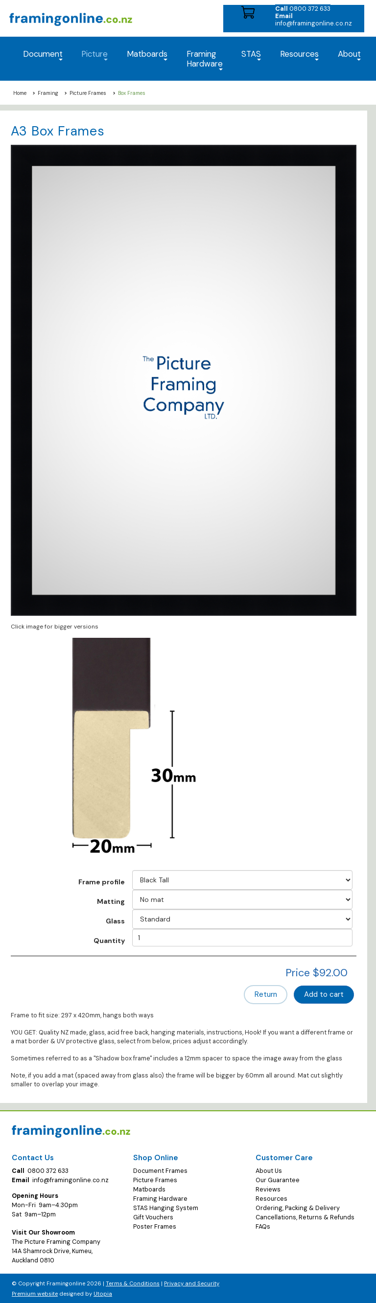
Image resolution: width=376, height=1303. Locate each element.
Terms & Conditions (133, 1283)
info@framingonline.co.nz (313, 19)
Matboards (149, 1189)
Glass (115, 921)
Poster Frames (154, 1226)
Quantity (109, 940)
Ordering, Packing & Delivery (298, 1208)
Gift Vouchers (153, 1217)
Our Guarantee (278, 1180)
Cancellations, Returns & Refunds (305, 1217)
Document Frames (160, 1170)
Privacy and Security (191, 1283)
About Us (269, 1170)
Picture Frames (88, 93)
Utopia (103, 1293)
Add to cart (324, 994)
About (349, 54)
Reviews (268, 1189)
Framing (48, 93)
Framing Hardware (160, 1198)
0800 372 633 (302, 8)
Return (268, 994)
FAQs (263, 1226)
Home (19, 93)
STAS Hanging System (165, 1208)
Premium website (35, 1293)
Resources (299, 54)
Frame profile (101, 881)
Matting (111, 901)
